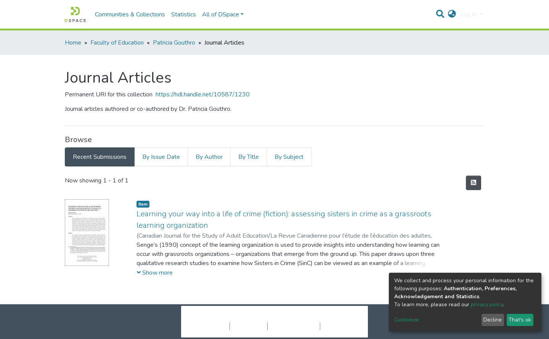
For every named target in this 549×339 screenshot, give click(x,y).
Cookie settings (209, 326)
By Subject (288, 157)
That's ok (520, 319)
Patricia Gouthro (174, 42)
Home (73, 42)
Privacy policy (248, 326)
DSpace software (228, 318)
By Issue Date (161, 157)
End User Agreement (294, 326)
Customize (406, 319)
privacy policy (487, 304)
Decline (492, 319)
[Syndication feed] (473, 183)
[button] (452, 14)
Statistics (183, 14)
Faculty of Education (117, 42)
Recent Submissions (100, 157)
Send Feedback (340, 326)
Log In (469, 14)
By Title (248, 157)
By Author (209, 157)
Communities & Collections (130, 14)
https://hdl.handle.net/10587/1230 (203, 94)
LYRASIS (332, 318)
